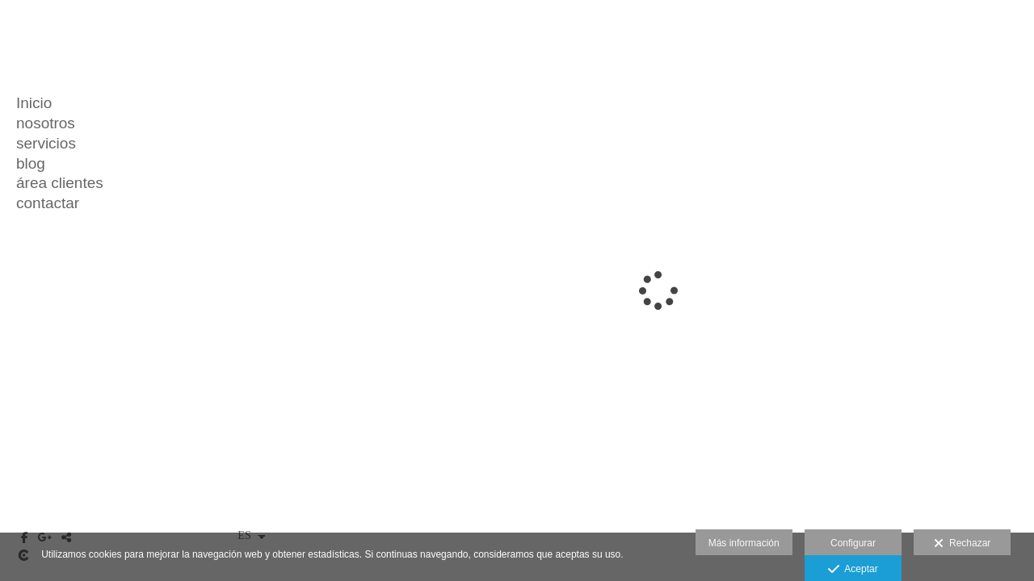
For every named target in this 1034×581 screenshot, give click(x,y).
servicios (46, 143)
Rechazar (962, 543)
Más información (744, 543)
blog (30, 163)
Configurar (853, 543)
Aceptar (852, 569)
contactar (47, 202)
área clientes (59, 182)
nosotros (45, 123)
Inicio (34, 102)
